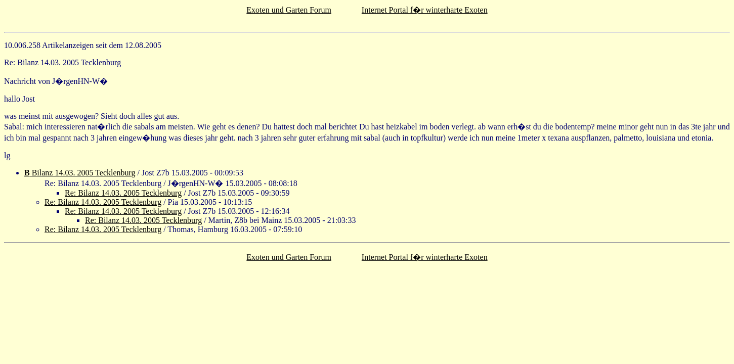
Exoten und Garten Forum (288, 10)
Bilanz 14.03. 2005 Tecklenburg (80, 172)
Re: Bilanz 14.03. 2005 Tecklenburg (123, 193)
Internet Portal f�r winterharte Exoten (425, 10)
